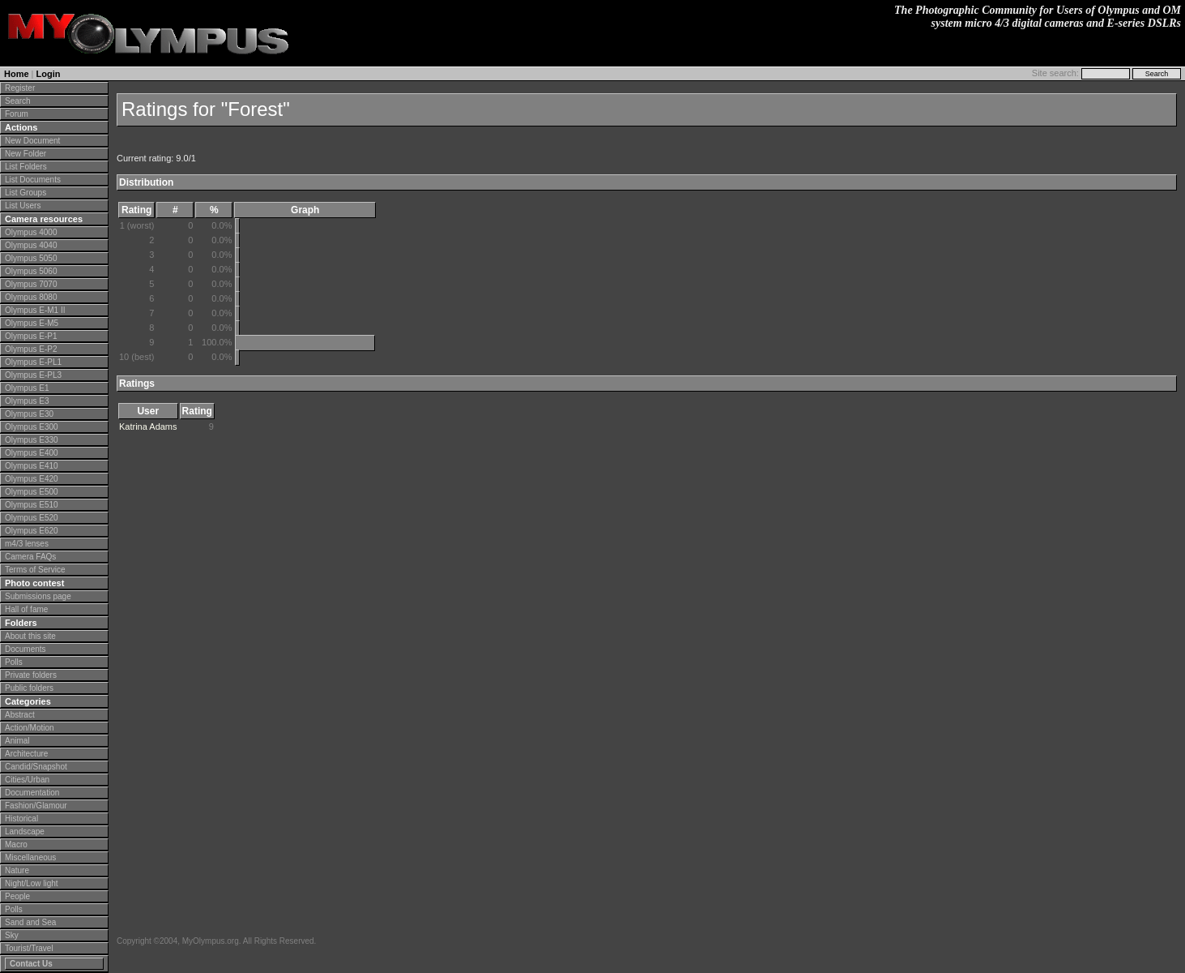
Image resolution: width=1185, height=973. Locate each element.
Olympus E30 (29, 413)
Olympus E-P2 (31, 349)
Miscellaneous (30, 857)
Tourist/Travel (29, 948)
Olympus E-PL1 (33, 362)
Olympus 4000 (31, 232)
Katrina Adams (148, 426)
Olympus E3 (27, 400)
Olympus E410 (31, 465)
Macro (16, 844)
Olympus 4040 (31, 245)
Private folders (31, 675)
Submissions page (38, 596)
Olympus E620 (31, 530)
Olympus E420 (31, 478)
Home (16, 74)
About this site (30, 636)
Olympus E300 (31, 426)
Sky (12, 935)
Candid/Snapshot (36, 766)
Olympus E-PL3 (33, 375)
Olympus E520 (31, 517)
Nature (17, 870)
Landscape (25, 831)
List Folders (26, 166)
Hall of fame (26, 609)
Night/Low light (31, 883)
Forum (16, 113)
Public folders (29, 688)
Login (48, 74)
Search (18, 100)
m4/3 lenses (27, 543)
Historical (21, 818)
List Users (22, 205)
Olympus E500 (31, 491)
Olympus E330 (31, 439)
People (17, 896)
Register (20, 88)
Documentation (32, 792)
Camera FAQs (30, 556)
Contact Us (31, 963)
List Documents (33, 179)
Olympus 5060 (31, 271)
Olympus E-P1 (31, 336)
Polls (14, 662)
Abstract (20, 714)
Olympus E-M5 (31, 323)
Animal (17, 740)
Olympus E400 (31, 452)
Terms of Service (35, 569)
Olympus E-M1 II (35, 310)
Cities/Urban (27, 779)
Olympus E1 (27, 388)
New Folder (25, 153)
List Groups (25, 192)
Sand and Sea (30, 922)
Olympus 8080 (31, 297)
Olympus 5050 (31, 258)
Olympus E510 (31, 504)
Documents (25, 649)
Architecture (26, 753)
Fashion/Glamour (36, 805)
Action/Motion (29, 727)
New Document (32, 140)
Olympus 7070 (31, 284)
